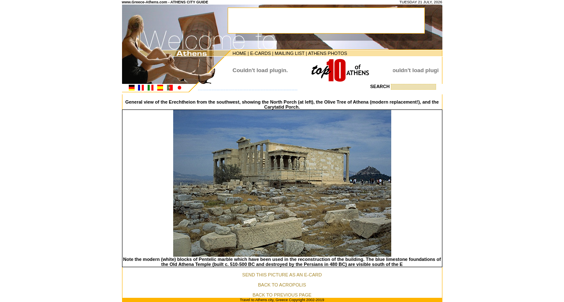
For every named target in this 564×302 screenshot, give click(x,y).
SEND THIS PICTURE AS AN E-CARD (282, 274)
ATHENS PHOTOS (327, 53)
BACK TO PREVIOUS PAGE (282, 294)
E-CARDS (260, 53)
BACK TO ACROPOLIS (282, 284)
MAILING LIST (289, 53)
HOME (240, 53)
